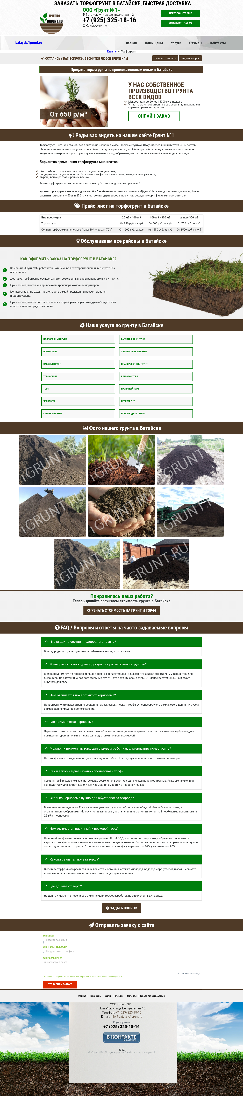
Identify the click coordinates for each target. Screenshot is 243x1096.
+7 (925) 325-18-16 (109, 20)
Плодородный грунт (55, 339)
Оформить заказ (180, 23)
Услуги (176, 43)
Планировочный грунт (134, 363)
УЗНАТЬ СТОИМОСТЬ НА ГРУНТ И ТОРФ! (121, 610)
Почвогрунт (50, 351)
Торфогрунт (50, 376)
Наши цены (154, 43)
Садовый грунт (52, 363)
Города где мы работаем (152, 994)
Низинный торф (130, 388)
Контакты (218, 43)
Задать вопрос (190, 58)
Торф (46, 388)
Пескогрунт (128, 401)
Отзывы (195, 43)
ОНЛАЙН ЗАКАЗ (154, 116)
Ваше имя (48, 934)
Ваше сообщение (52, 956)
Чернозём (49, 401)
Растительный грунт (133, 339)
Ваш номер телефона (55, 945)
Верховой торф (129, 376)
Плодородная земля (133, 413)
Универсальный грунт (134, 351)
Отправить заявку (60, 982)
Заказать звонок (165, 58)
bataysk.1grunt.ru (28, 42)
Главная (131, 43)
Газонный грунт (52, 413)
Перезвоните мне (180, 13)
